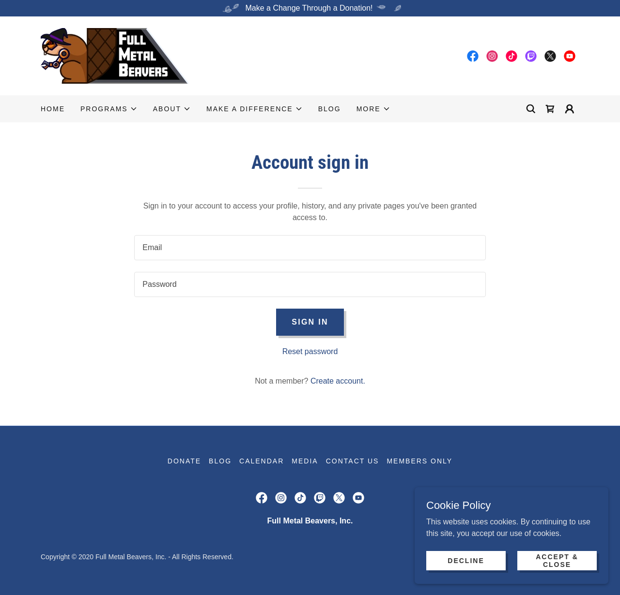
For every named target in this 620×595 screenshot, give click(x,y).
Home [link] (53, 109)
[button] (109, 109)
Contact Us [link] (352, 461)
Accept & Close (557, 560)
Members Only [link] (419, 461)
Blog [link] (329, 109)
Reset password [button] (310, 351)
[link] (115, 55)
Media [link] (305, 461)
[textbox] (309, 247)
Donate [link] (184, 461)
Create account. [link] (337, 381)
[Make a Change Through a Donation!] (310, 8)
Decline (466, 560)
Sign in (310, 322)
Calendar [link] (261, 461)
